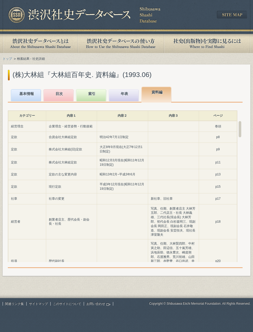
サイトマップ (38, 304)
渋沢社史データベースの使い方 (120, 43)
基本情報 (26, 94)
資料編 (157, 92)
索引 (91, 94)
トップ (7, 59)
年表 (124, 94)
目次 (59, 94)
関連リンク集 (14, 304)
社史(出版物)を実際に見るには (207, 43)
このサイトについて (67, 304)
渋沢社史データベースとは (40, 43)
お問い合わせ (95, 304)
